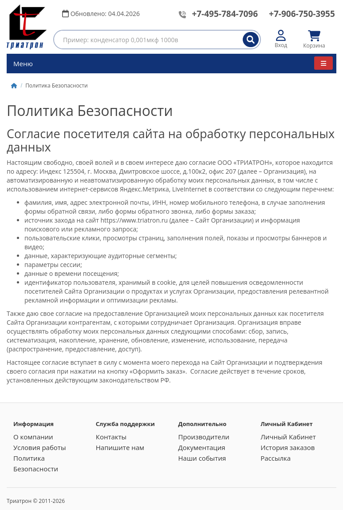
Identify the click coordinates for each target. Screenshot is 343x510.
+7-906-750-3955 (302, 14)
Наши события (202, 458)
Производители (203, 436)
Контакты (111, 436)
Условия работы (39, 447)
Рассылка (275, 458)
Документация (201, 447)
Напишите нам (120, 447)
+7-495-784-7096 (225, 14)
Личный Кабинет (288, 436)
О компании (33, 436)
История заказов (287, 447)
